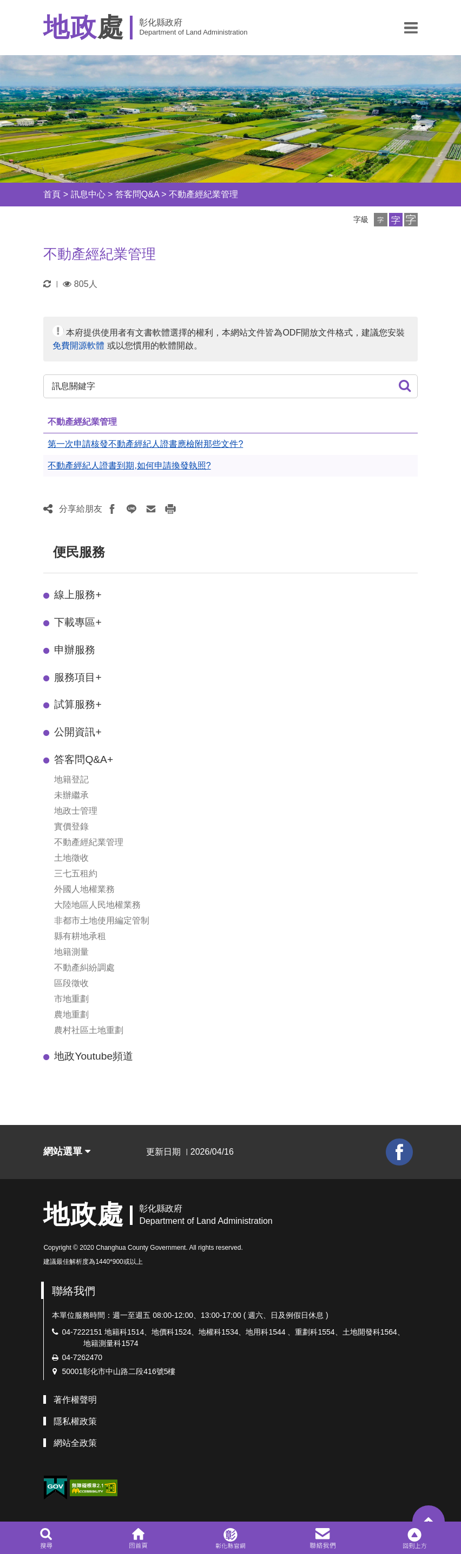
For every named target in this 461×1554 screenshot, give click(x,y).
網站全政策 (75, 1443)
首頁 (52, 194)
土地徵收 (71, 857)
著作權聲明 (75, 1399)
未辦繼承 (71, 795)
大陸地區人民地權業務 (97, 904)
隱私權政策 (75, 1421)
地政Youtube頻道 (93, 1056)
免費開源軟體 (78, 345)
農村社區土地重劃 (88, 1030)
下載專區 (77, 622)
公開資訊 (77, 732)
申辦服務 (74, 649)
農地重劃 (71, 1014)
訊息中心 (88, 194)
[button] (411, 27)
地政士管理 (75, 810)
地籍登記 (71, 779)
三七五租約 (75, 873)
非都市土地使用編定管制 (101, 920)
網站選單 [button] (66, 1151)
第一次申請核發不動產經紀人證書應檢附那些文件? (145, 443)
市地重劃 (71, 998)
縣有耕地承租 (80, 936)
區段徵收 (71, 983)
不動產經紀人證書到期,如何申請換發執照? (129, 465)
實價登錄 (71, 826)
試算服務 (77, 704)
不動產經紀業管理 (203, 194)
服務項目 (77, 677)
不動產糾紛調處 (84, 967)
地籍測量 (71, 951)
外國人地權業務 (84, 889)
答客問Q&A (137, 194)
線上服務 (77, 594)
